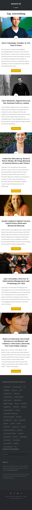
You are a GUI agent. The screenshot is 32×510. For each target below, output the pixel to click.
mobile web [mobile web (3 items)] (7, 426)
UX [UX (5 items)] (15, 446)
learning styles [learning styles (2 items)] (8, 420)
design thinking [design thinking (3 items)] (18, 397)
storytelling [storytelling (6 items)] (16, 440)
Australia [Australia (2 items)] (14, 390)
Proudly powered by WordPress (13, 496)
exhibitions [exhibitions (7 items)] (16, 407)
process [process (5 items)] (15, 436)
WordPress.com (18, 498)
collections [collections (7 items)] (16, 393)
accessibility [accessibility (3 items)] (7, 387)
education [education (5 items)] (23, 403)
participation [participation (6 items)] (7, 436)
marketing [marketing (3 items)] (22, 420)
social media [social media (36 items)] (7, 440)
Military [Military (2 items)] (6, 423)
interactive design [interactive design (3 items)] (9, 417)
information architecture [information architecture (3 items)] (11, 413)
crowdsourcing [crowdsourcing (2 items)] (8, 397)
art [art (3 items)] (24, 387)
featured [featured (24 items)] (23, 407)
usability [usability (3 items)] (15, 443)
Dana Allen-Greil (12, 470)
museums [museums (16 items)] (23, 426)
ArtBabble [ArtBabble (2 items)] (6, 390)
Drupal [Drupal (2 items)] (17, 403)
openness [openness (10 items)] (19, 430)
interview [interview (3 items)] (18, 417)
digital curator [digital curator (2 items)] (8, 400)
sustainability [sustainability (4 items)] (7, 443)
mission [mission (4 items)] (12, 423)
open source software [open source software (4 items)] (10, 433)
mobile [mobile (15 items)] (19, 423)
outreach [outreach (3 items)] (20, 433)
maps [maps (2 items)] (15, 420)
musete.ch (16, 3)
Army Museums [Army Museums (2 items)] (17, 387)
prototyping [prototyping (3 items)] (23, 436)
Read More (16, 70)
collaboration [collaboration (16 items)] (7, 393)
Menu (17, 7)
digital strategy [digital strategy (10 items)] (8, 403)
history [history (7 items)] (18, 410)
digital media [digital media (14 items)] (17, 400)
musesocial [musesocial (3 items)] (15, 426)
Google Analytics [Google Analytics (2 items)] (8, 410)
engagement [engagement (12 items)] (7, 407)
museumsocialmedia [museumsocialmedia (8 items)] (9, 430)
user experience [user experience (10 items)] (8, 446)
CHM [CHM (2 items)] (20, 390)
